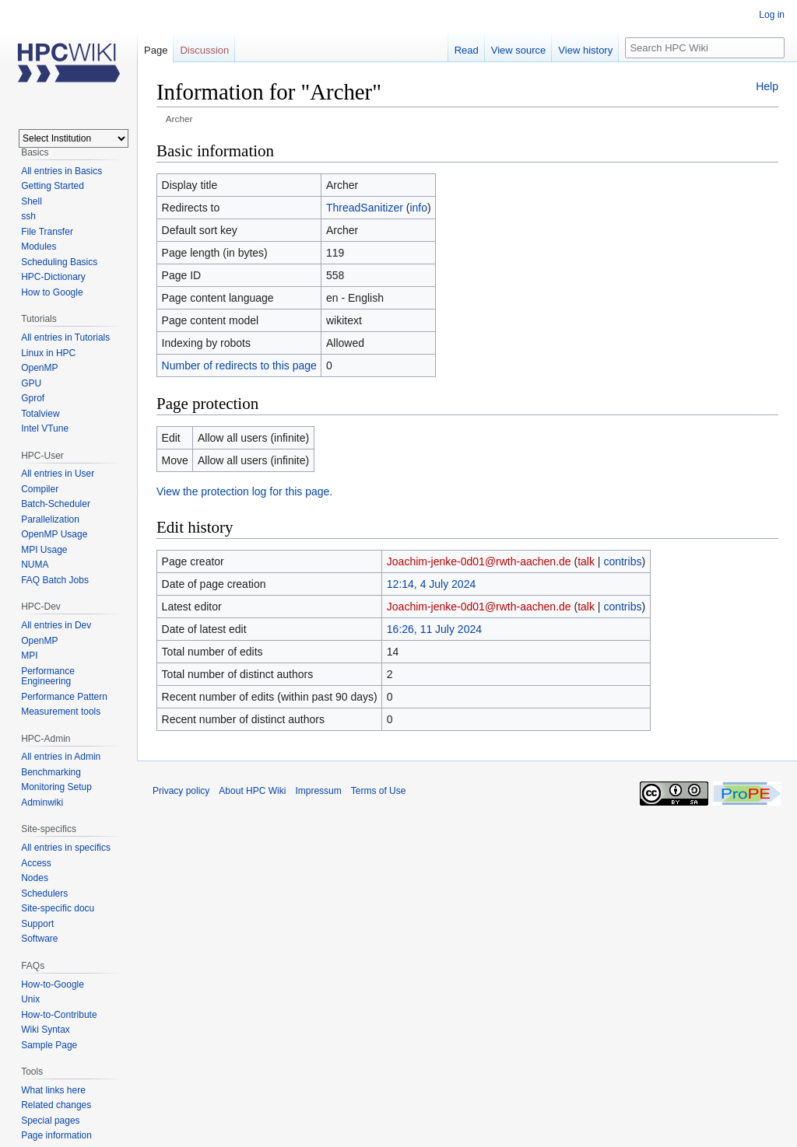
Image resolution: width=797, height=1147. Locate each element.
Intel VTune (44, 428)
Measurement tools (60, 711)
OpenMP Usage (54, 534)
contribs (622, 561)
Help (767, 86)
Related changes (56, 1105)
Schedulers (44, 893)
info (418, 207)
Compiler (39, 489)
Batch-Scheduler (55, 503)
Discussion (204, 50)
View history (585, 50)
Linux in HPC (48, 353)
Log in (772, 14)
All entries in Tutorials (65, 337)
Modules (38, 246)
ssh (28, 216)
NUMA (34, 564)
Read (467, 50)
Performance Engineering (48, 676)
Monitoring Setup (56, 787)
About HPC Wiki (252, 790)
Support (37, 923)
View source (518, 50)
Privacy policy (181, 790)
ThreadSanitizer (364, 207)
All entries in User (57, 473)
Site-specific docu (57, 908)
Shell (31, 201)
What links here (53, 1090)
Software (39, 938)
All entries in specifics (66, 847)
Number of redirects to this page (239, 365)
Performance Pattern (64, 696)
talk (586, 561)
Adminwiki (42, 802)
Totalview (40, 413)
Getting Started (52, 185)
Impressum (318, 790)
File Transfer (47, 231)
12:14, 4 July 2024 (431, 584)
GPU (31, 383)
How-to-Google (52, 984)
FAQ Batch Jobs (55, 580)
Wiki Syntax (45, 1029)
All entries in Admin (60, 756)
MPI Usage (44, 549)
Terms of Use (378, 790)
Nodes (34, 877)
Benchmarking (51, 772)
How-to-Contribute (59, 1014)
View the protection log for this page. (244, 491)
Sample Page (49, 1045)
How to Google (52, 292)
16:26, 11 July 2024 (434, 629)
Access (36, 863)
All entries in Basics (61, 171)
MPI (29, 655)
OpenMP (39, 367)
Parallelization (50, 519)
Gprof (32, 398)
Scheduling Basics (59, 262)
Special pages (50, 1120)
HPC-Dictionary (53, 276)
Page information (56, 1135)
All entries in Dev (56, 625)
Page (155, 50)
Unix (30, 999)
